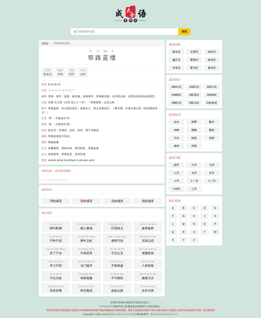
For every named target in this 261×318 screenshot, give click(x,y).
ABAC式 (176, 86)
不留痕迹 (117, 263)
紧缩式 (194, 59)
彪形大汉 (147, 276)
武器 (194, 145)
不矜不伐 (55, 238)
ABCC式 (212, 86)
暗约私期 (55, 226)
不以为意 (55, 276)
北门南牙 (86, 263)
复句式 (194, 67)
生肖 (176, 122)
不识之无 (117, 251)
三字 (194, 189)
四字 (71, 72)
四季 (194, 122)
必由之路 (117, 288)
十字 (176, 181)
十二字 (212, 181)
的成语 (56, 201)
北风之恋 (147, 238)
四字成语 (130, 314)
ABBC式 (176, 102)
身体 (176, 145)
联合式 (48, 72)
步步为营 (147, 288)
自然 (211, 137)
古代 (83, 72)
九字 (194, 173)
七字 (211, 165)
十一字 (194, 181)
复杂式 (212, 67)
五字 (211, 173)
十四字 (176, 189)
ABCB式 (194, 94)
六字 (194, 165)
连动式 (212, 59)
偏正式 (176, 59)
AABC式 (194, 86)
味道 (194, 137)
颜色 (211, 129)
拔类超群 (147, 226)
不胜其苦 (86, 251)
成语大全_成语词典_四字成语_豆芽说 (130, 13)
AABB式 (176, 94)
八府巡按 (147, 263)
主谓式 (194, 51)
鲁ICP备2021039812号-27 (164, 314)
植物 (194, 129)
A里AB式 (211, 102)
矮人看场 (86, 226)
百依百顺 (55, 288)
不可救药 (117, 276)
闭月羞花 (86, 288)
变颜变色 (147, 251)
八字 (176, 173)
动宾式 (212, 51)
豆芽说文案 (105, 306)
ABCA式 (194, 102)
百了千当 (55, 251)
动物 (176, 129)
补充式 (176, 67)
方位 (176, 137)
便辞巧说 (117, 238)
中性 (60, 72)
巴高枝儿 (117, 226)
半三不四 (55, 263)
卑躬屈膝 (86, 276)
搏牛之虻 (86, 238)
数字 (211, 122)
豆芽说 (44, 43)
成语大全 (121, 314)
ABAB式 (212, 94)
